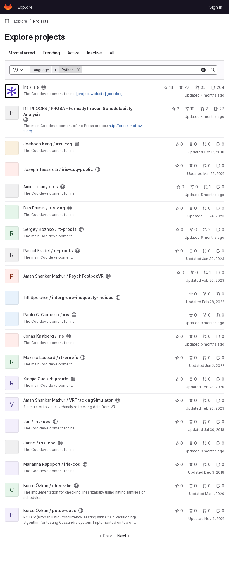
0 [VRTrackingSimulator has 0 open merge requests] (207, 400)
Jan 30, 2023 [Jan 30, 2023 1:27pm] (213, 259)
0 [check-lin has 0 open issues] (220, 485)
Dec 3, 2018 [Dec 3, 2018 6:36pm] (214, 472)
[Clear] (203, 69)
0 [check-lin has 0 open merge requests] (207, 485)
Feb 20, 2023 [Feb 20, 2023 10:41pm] (213, 280)
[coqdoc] (115, 94)
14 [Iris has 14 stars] (168, 87)
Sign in (215, 7)
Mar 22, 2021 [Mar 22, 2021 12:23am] (213, 173)
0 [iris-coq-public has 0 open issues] (220, 165)
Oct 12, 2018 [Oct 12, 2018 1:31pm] (214, 152)
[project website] (91, 94)
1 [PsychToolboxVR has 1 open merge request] (207, 272)
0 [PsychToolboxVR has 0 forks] (194, 272)
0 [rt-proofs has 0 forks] (193, 229)
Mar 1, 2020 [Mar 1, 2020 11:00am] (214, 493)
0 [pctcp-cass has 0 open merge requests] (207, 510)
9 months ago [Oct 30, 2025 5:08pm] (212, 323)
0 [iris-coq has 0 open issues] (220, 144)
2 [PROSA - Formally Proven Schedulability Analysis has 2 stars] (175, 108)
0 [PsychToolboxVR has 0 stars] (180, 272)
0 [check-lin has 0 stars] (179, 485)
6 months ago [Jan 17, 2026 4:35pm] (212, 237)
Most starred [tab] (21, 52)
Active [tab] (74, 52)
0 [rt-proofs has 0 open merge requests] (207, 250)
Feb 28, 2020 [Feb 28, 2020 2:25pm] (213, 387)
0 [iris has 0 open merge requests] (220, 314)
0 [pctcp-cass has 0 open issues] (220, 510)
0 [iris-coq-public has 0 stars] (179, 165)
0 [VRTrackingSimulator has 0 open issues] (220, 400)
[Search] (141, 69)
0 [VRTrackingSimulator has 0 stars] (179, 400)
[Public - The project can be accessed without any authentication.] (43, 87)
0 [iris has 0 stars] (180, 186)
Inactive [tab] (94, 52)
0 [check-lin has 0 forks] (193, 485)
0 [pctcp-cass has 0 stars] (179, 510)
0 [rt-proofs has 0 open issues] (220, 229)
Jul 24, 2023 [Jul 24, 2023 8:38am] (214, 216)
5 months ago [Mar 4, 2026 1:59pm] (212, 344)
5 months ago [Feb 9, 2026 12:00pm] (212, 195)
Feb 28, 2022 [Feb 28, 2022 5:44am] (213, 302)
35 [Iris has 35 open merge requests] (200, 87)
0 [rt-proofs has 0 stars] (179, 229)
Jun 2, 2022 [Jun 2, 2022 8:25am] (214, 365)
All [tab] (112, 52)
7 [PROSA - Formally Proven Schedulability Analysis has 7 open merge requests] (204, 108)
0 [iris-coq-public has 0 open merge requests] (207, 165)
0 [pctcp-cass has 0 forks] (193, 510)
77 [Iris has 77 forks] (184, 87)
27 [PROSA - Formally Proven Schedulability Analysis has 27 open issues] (219, 108)
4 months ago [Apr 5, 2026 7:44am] (212, 95)
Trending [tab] (51, 52)
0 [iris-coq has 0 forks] (193, 144)
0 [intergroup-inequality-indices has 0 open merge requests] (220, 293)
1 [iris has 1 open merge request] (207, 186)
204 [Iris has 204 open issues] (217, 87)
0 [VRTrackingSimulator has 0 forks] (193, 400)
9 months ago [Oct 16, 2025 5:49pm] (212, 451)
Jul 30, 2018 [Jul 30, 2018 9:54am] (214, 429)
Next (124, 535)
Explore (25, 7)
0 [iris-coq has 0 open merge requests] (207, 144)
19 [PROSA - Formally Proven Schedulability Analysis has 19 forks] (189, 108)
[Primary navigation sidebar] (7, 21)
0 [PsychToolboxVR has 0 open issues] (220, 272)
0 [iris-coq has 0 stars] (179, 144)
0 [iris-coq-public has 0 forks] (193, 165)
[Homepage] (8, 7)
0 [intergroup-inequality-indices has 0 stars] (193, 293)
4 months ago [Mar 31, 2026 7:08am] (212, 116)
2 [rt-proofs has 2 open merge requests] (207, 229)
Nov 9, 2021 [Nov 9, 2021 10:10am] (214, 518)
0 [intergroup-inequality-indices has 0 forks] (207, 293)
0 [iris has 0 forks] (194, 186)
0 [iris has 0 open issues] (220, 186)
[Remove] (78, 69)
